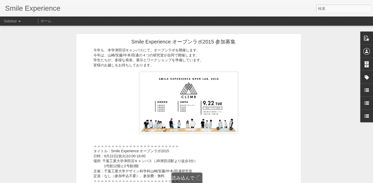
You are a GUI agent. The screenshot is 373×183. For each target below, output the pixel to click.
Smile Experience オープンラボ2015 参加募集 (183, 41)
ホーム (46, 21)
